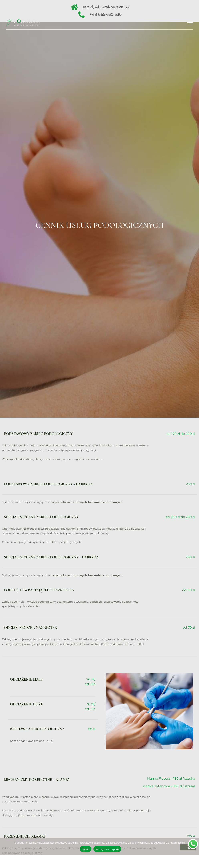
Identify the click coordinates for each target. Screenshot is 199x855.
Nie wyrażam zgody (107, 849)
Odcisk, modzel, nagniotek (30, 627)
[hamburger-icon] (190, 23)
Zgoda (85, 849)
